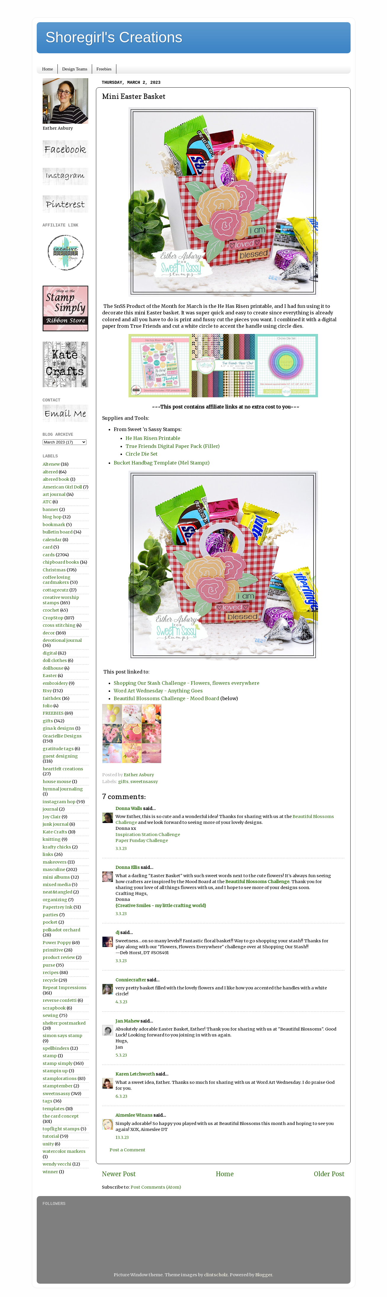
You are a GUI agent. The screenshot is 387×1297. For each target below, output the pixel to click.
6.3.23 (121, 1096)
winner (50, 1171)
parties (50, 914)
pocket (50, 922)
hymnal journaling (63, 789)
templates (54, 1108)
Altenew (51, 464)
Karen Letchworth (135, 1074)
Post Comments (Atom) (156, 1187)
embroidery (55, 683)
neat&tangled (57, 892)
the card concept (61, 1116)
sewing (50, 1015)
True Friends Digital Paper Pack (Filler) (173, 446)
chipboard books (61, 562)
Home (47, 69)
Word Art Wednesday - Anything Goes (158, 691)
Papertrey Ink (58, 907)
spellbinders (56, 1048)
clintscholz (216, 1274)
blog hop (52, 517)
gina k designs (58, 728)
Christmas (54, 570)
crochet (51, 610)
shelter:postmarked (64, 1023)
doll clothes (55, 660)
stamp (50, 1055)
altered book (56, 479)
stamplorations (60, 1078)
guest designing (60, 756)
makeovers (55, 862)
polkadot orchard (61, 930)
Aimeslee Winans (133, 1115)
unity (48, 1144)
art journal (54, 494)
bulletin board (58, 532)
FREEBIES (53, 713)
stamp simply (58, 1063)
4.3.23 (121, 1002)
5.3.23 (121, 1055)
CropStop (53, 618)
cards (49, 554)
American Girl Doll (62, 487)
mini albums (56, 877)
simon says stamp (62, 1035)
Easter (50, 675)
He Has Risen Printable (153, 438)
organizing (55, 899)
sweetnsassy (144, 781)
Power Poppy (57, 942)
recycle (50, 980)
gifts (123, 781)
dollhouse (53, 668)
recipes (51, 972)
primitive (53, 950)
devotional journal (62, 640)
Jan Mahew (127, 1021)
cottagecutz (55, 590)
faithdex (52, 698)
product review (59, 957)
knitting (52, 839)
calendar (52, 539)
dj (117, 932)
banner (50, 509)
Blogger (263, 1274)
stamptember (58, 1086)
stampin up (55, 1070)
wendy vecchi (57, 1164)
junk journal (55, 824)
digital (50, 653)
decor (49, 633)
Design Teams (74, 69)
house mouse (57, 781)
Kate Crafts (55, 832)
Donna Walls (128, 808)
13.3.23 (122, 1137)
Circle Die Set (142, 454)
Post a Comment (127, 1150)
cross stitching (59, 625)
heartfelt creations (63, 769)
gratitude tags (58, 748)
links (48, 854)
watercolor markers (64, 1151)
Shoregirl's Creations (114, 37)
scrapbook (54, 1008)
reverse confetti (60, 1000)
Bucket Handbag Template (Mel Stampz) (162, 463)
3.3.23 (121, 848)
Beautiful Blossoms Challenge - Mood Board (166, 698)
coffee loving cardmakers (56, 580)
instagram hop (59, 801)
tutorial (51, 1136)
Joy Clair (52, 816)
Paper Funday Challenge (141, 840)
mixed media (57, 884)
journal (50, 809)
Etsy (47, 690)
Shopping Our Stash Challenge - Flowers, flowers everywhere (186, 683)
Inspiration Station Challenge (147, 834)
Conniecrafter (130, 980)
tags (47, 1101)
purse (49, 965)
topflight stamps (61, 1129)
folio (47, 705)
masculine (54, 869)
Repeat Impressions (64, 987)
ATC (47, 501)
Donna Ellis (127, 867)
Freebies (104, 69)
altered (50, 472)
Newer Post (119, 1174)
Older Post (329, 1174)
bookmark (54, 524)
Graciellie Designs (62, 736)
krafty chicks (57, 847)
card (47, 547)
